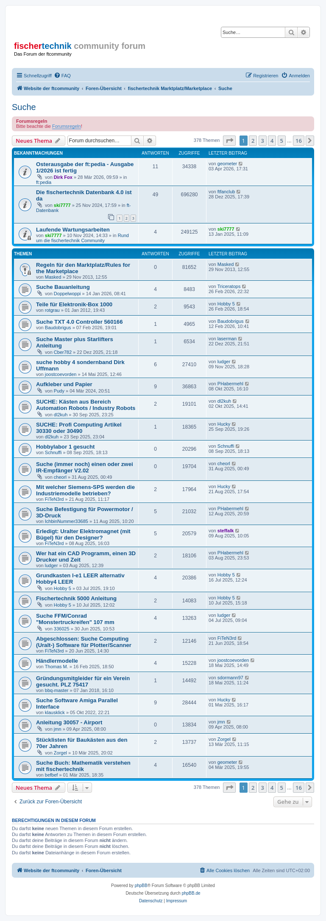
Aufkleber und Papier (64, 384)
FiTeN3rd (54, 499)
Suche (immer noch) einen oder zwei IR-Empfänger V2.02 (84, 467)
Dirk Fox (63, 177)
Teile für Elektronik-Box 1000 (74, 304)
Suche (24, 107)
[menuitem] (62, 76)
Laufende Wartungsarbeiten (73, 229)
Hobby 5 (226, 303)
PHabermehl (230, 383)
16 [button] (298, 140)
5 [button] (281, 140)
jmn (57, 729)
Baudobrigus (58, 327)
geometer (227, 163)
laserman (227, 338)
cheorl (60, 477)
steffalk (225, 530)
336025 (62, 628)
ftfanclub (226, 191)
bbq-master (57, 690)
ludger (224, 361)
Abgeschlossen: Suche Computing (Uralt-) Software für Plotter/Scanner (83, 642)
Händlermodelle (57, 661)
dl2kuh (60, 414)
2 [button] (252, 140)
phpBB (141, 885)
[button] (229, 141)
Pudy (59, 390)
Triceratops (229, 286)
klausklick (55, 712)
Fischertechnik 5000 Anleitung (76, 598)
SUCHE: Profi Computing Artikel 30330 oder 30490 (79, 427)
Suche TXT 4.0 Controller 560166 (79, 322)
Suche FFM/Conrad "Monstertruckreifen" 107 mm (75, 619)
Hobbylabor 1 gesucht (65, 447)
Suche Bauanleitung (63, 287)
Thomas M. (56, 666)
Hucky (224, 424)
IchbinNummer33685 (66, 521)
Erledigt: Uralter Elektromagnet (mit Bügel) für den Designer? (83, 534)
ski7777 (62, 205)
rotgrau (52, 310)
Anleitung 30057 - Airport (69, 722)
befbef (51, 774)
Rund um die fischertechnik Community (82, 238)
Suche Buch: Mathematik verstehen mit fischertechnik (83, 766)
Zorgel (60, 752)
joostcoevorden (61, 374)
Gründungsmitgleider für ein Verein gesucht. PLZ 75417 (83, 681)
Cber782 (63, 352)
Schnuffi (53, 452)
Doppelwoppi (67, 293)
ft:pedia (43, 182)
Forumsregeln (66, 126)
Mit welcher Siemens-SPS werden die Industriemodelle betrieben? (85, 490)
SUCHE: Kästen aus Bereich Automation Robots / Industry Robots (85, 404)
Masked (53, 277)
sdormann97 (230, 677)
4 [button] (271, 140)
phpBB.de (191, 893)
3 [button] (262, 140)
